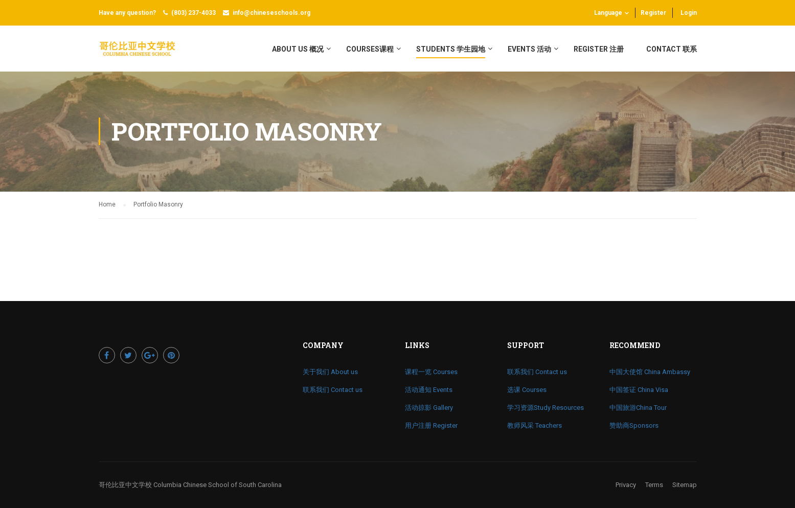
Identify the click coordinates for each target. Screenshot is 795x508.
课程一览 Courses (431, 372)
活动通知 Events (428, 390)
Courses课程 (370, 49)
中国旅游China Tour (638, 407)
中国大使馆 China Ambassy (649, 372)
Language (608, 12)
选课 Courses (527, 390)
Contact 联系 (671, 49)
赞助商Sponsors (633, 425)
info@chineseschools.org (271, 12)
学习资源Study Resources (545, 407)
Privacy (626, 485)
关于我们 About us (330, 372)
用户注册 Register (431, 425)
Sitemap (684, 485)
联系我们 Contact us (332, 390)
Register (653, 12)
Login (688, 12)
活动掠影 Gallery (429, 407)
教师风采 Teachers (534, 425)
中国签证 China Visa (638, 390)
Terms (654, 485)
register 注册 (599, 49)
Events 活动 (529, 49)
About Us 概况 (298, 49)
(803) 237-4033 (193, 12)
